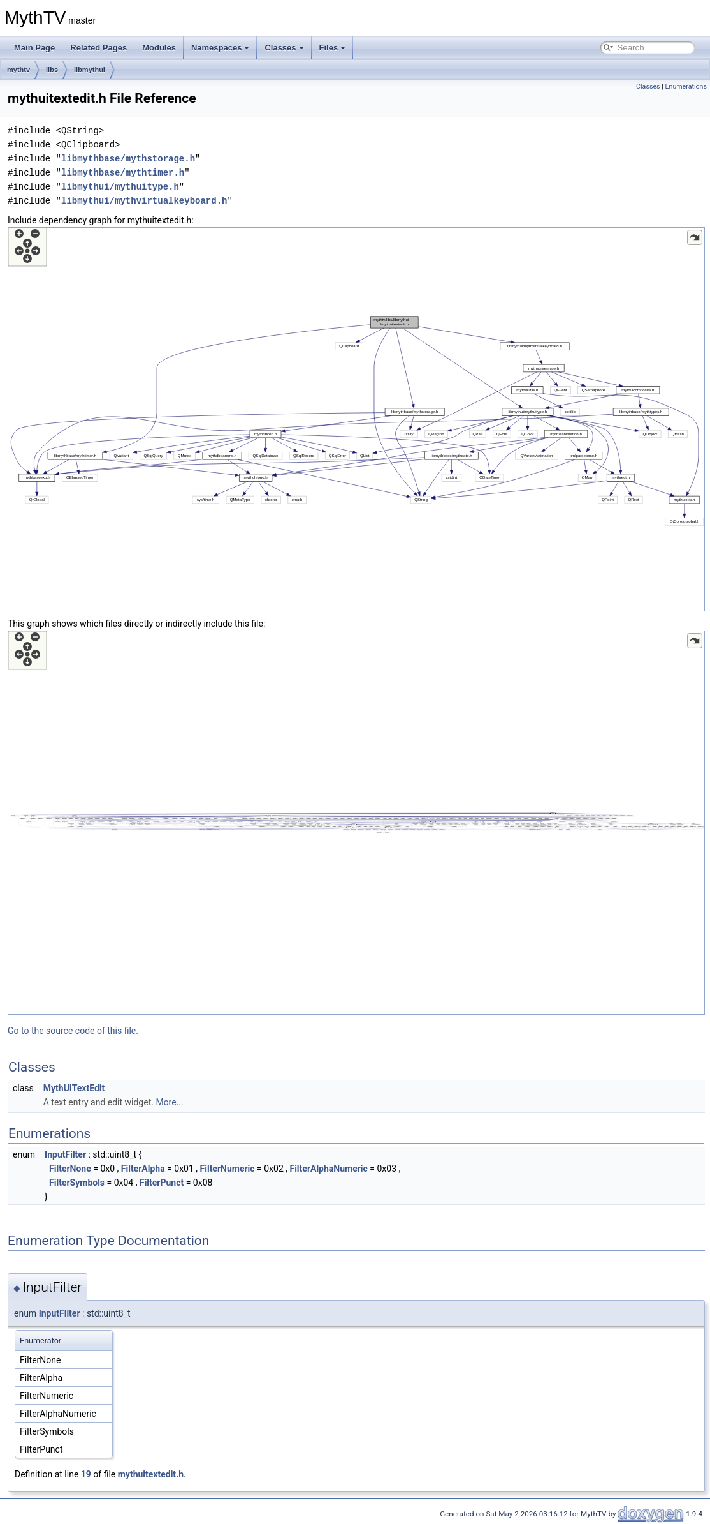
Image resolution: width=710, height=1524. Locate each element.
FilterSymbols (77, 1182)
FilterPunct (162, 1182)
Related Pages (98, 47)
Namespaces (220, 47)
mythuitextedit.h (151, 1474)
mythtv (18, 69)
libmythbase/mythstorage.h (128, 159)
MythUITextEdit (74, 1088)
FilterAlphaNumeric (328, 1168)
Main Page (34, 47)
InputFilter (65, 1154)
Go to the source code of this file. (73, 1031)
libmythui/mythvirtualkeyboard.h (144, 201)
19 (86, 1474)
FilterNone (70, 1168)
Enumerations (686, 86)
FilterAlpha (143, 1168)
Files (332, 47)
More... (169, 1102)
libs (52, 69)
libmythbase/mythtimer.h (122, 173)
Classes (283, 47)
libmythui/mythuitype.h (120, 187)
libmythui (89, 69)
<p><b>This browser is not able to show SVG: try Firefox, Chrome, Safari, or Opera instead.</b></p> (356, 419)
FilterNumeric (227, 1168)
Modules (159, 47)
